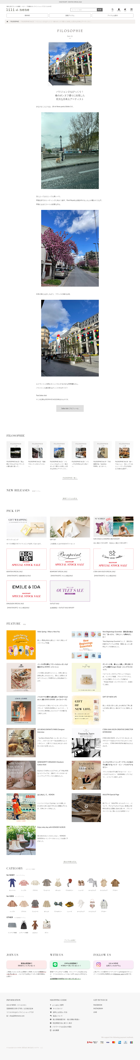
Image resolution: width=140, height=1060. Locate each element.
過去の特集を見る (70, 862)
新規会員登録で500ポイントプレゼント (26, 964)
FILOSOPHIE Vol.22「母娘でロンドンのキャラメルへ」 (36, 464)
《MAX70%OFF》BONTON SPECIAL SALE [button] (70, 2)
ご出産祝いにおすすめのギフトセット (62, 544)
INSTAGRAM (98, 1008)
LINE (95, 1012)
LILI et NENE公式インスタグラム (113, 964)
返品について (56, 1016)
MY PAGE (119, 9)
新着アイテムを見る (70, 498)
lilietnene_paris (119, 974)
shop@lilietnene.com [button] (15, 1016)
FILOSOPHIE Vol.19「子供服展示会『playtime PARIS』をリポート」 (102, 464)
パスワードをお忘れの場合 (61, 1027)
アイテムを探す (113, 15)
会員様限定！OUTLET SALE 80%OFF (62, 608)
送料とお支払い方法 (58, 1012)
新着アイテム (70, 15)
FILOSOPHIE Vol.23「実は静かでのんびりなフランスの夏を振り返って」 (15, 464)
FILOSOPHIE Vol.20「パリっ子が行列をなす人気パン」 (80, 464)
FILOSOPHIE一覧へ (70, 478)
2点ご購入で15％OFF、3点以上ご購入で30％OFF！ (110, 543)
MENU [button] (131, 9)
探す (113, 9)
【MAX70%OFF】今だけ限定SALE (61, 576)
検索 (99, 10)
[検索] (86, 9)
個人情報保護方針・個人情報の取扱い (65, 1019)
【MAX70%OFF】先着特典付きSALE (19, 576)
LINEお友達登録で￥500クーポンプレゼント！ (71, 964)
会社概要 (54, 1030)
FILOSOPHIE (15, 21)
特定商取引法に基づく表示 (61, 1023)
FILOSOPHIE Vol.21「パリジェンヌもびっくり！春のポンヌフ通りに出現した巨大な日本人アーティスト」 (59, 465)
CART (125, 9)
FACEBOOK (97, 1005)
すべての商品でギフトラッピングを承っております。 (24, 544)
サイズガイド (56, 1008)
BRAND (27, 15)
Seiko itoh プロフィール (70, 408)
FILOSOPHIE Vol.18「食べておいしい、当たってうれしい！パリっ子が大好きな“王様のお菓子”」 (124, 465)
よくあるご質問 (56, 1005)
